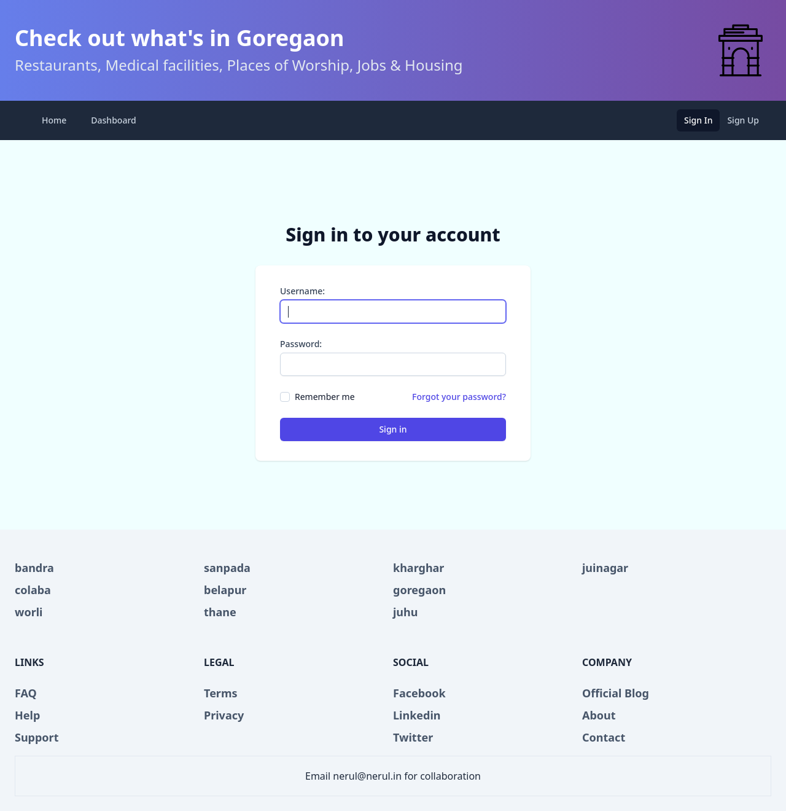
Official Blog (615, 693)
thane (220, 612)
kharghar (418, 567)
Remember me (325, 396)
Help (27, 715)
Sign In (698, 120)
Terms (221, 693)
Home (54, 120)
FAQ (26, 693)
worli (28, 612)
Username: (302, 291)
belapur (225, 589)
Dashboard (113, 120)
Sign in (393, 429)
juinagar (605, 567)
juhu (405, 612)
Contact (603, 737)
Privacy (224, 715)
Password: (301, 344)
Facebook (419, 693)
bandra (34, 567)
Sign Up (743, 120)
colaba (33, 589)
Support (36, 737)
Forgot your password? (459, 396)
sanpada (227, 567)
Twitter (413, 737)
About (599, 715)
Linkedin (417, 715)
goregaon (419, 589)
